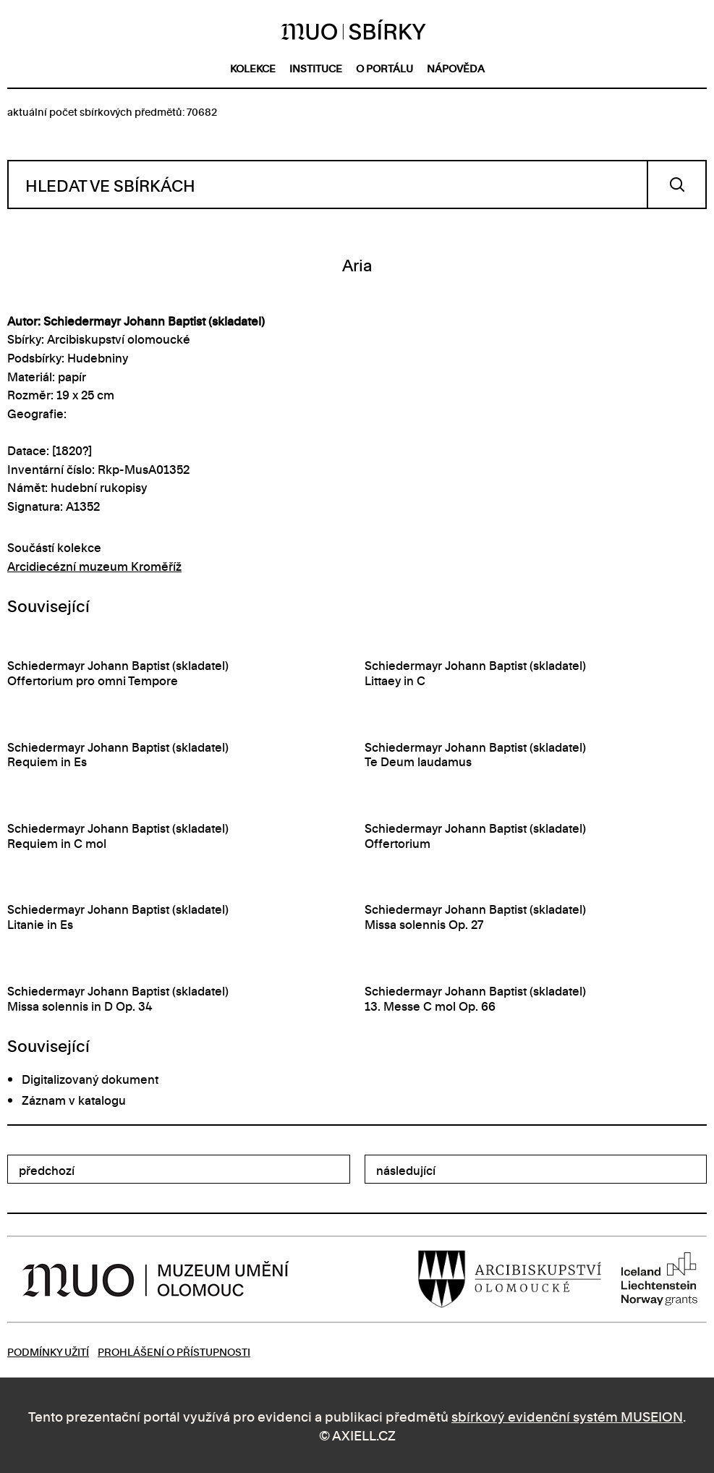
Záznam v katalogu (74, 1100)
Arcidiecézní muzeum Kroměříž (94, 566)
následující (405, 1170)
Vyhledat (677, 184)
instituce (315, 68)
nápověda (456, 68)
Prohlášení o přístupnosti (174, 1351)
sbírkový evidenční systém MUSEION (567, 1415)
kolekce (253, 68)
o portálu (384, 68)
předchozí (47, 1170)
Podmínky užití (48, 1351)
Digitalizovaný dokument (90, 1079)
